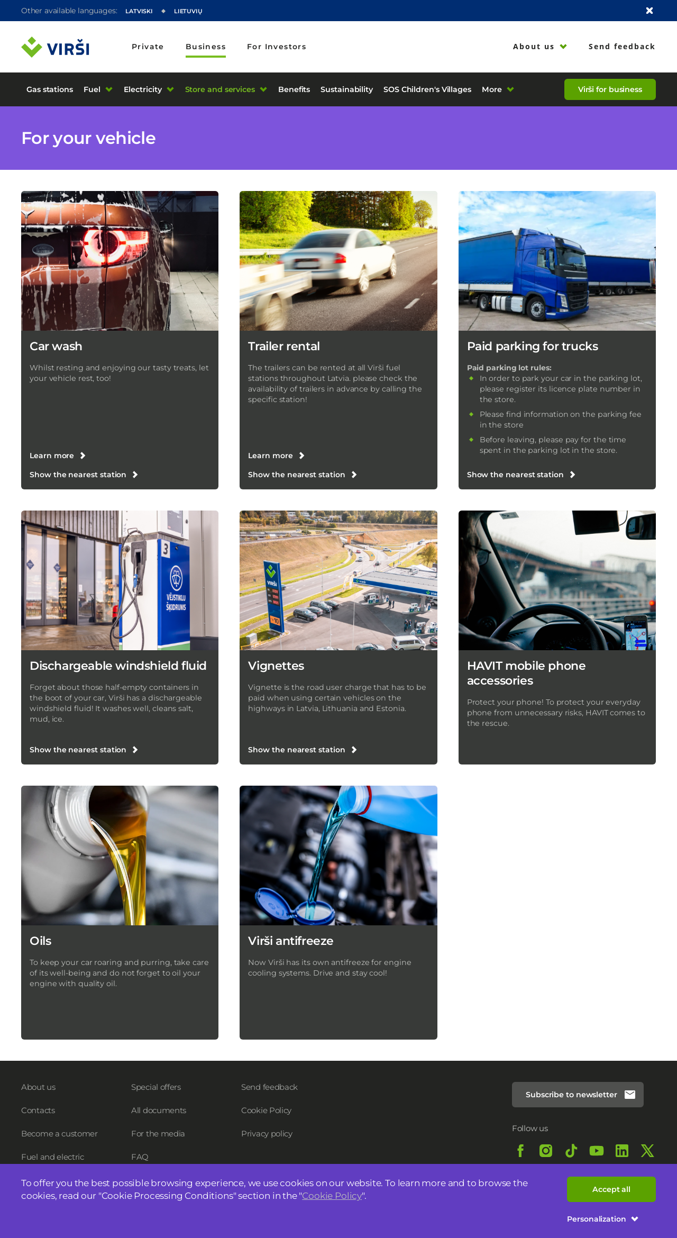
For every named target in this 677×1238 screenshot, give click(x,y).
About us (38, 1087)
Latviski (139, 11)
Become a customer (59, 1133)
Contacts (38, 1110)
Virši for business (610, 89)
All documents (158, 1110)
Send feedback (269, 1087)
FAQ (140, 1157)
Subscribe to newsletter (581, 1094)
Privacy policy (266, 1133)
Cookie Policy (332, 1195)
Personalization (603, 1219)
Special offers (156, 1087)
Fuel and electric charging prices (52, 1162)
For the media (158, 1133)
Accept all (611, 1189)
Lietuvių (188, 11)
